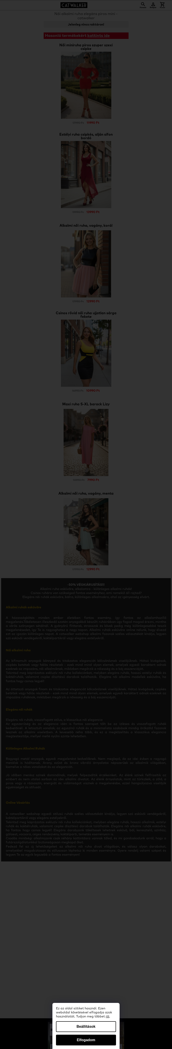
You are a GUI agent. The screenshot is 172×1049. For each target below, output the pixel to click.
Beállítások (86, 1026)
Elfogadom (86, 1040)
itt (107, 1016)
